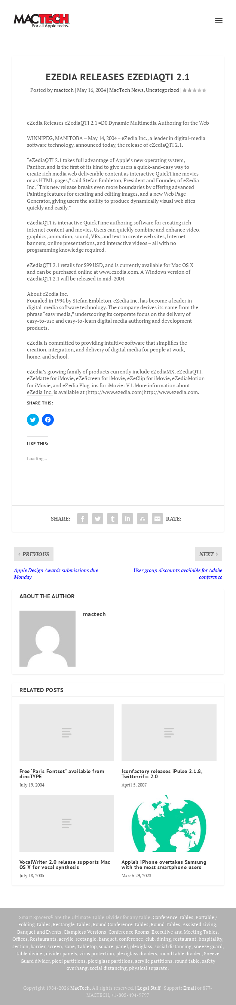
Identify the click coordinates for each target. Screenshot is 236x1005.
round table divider (180, 953)
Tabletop (86, 946)
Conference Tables (173, 917)
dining (164, 939)
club (149, 939)
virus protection (96, 953)
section (20, 946)
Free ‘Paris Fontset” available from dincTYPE (61, 774)
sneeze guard (208, 946)
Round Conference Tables (120, 924)
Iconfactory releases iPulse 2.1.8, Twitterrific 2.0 (162, 774)
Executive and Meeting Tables (184, 931)
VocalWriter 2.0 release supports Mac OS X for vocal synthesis (64, 865)
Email (189, 987)
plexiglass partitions (110, 961)
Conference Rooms (128, 931)
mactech (64, 89)
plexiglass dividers (136, 953)
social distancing (172, 946)
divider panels (61, 953)
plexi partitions (69, 961)
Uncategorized (162, 89)
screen (54, 946)
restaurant (184, 939)
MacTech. (80, 987)
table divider (30, 953)
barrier (38, 946)
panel (122, 946)
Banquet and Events (39, 931)
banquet (108, 939)
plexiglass (141, 946)
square (106, 946)
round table (187, 961)
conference (131, 939)
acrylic (66, 939)
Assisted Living (199, 924)
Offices (20, 939)
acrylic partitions (153, 961)
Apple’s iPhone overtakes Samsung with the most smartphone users (164, 865)
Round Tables (165, 924)
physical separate (148, 968)
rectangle (86, 939)
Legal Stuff (148, 987)
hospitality (210, 939)
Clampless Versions (85, 931)
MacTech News (126, 89)
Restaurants (43, 939)
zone (69, 946)
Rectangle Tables (72, 924)
